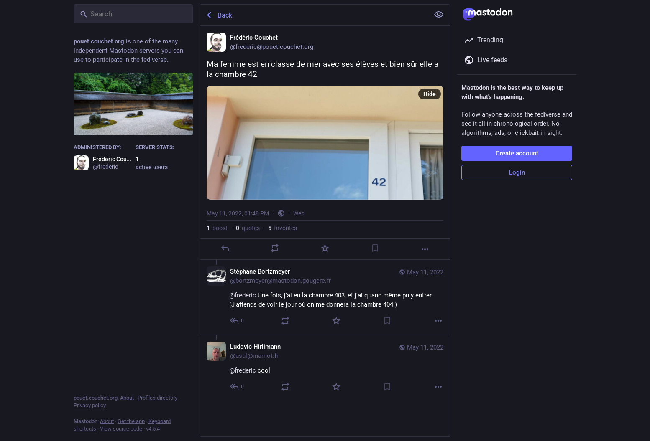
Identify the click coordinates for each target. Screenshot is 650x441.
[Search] (133, 13)
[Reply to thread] (237, 321)
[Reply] (225, 248)
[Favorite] (325, 248)
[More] (425, 249)
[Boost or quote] (275, 248)
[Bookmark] (375, 248)
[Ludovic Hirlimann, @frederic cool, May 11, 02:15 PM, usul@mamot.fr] (325, 367)
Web (299, 213)
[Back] (313, 15)
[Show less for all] (438, 15)
